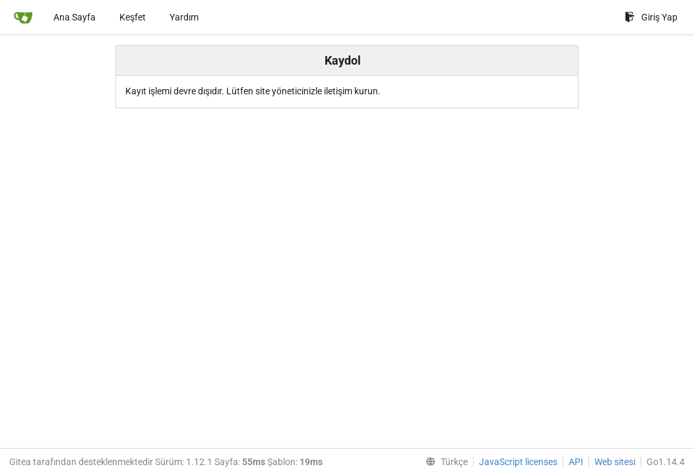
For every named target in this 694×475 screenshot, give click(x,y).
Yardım (184, 17)
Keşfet (132, 17)
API (576, 462)
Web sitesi (614, 462)
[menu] (444, 462)
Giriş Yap (651, 17)
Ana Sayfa (74, 17)
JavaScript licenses (518, 462)
